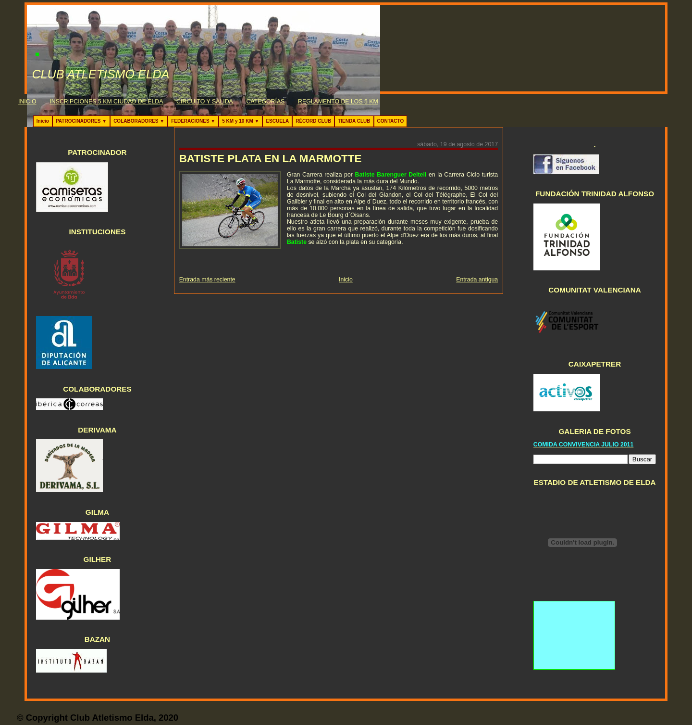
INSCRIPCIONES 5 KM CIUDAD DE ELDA (106, 101)
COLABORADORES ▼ (138, 121)
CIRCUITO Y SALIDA (204, 101)
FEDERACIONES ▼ (193, 121)
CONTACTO (390, 121)
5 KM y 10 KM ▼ (240, 121)
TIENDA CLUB (354, 121)
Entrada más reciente (207, 279)
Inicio (43, 121)
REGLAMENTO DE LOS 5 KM (338, 101)
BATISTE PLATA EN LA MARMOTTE (270, 159)
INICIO (27, 101)
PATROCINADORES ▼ (81, 121)
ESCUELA (277, 121)
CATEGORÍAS (266, 101)
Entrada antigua (477, 279)
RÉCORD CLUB (313, 121)
